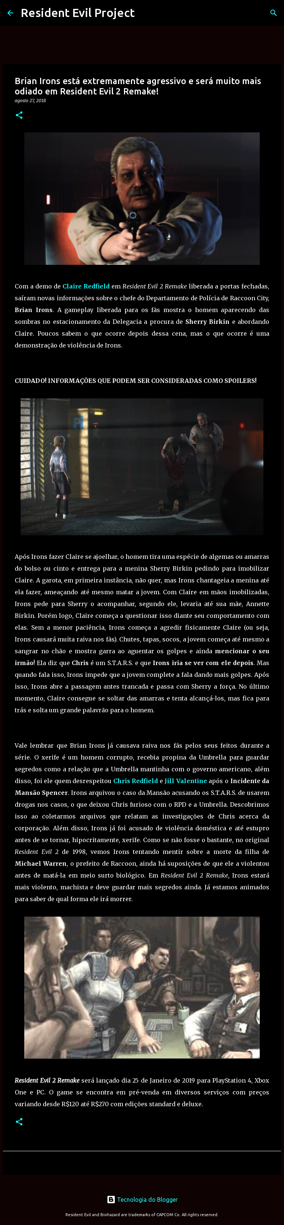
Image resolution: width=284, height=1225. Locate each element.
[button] (19, 116)
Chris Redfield (135, 781)
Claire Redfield (86, 286)
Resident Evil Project (78, 12)
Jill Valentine (185, 781)
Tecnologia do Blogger (142, 1199)
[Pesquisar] (273, 13)
